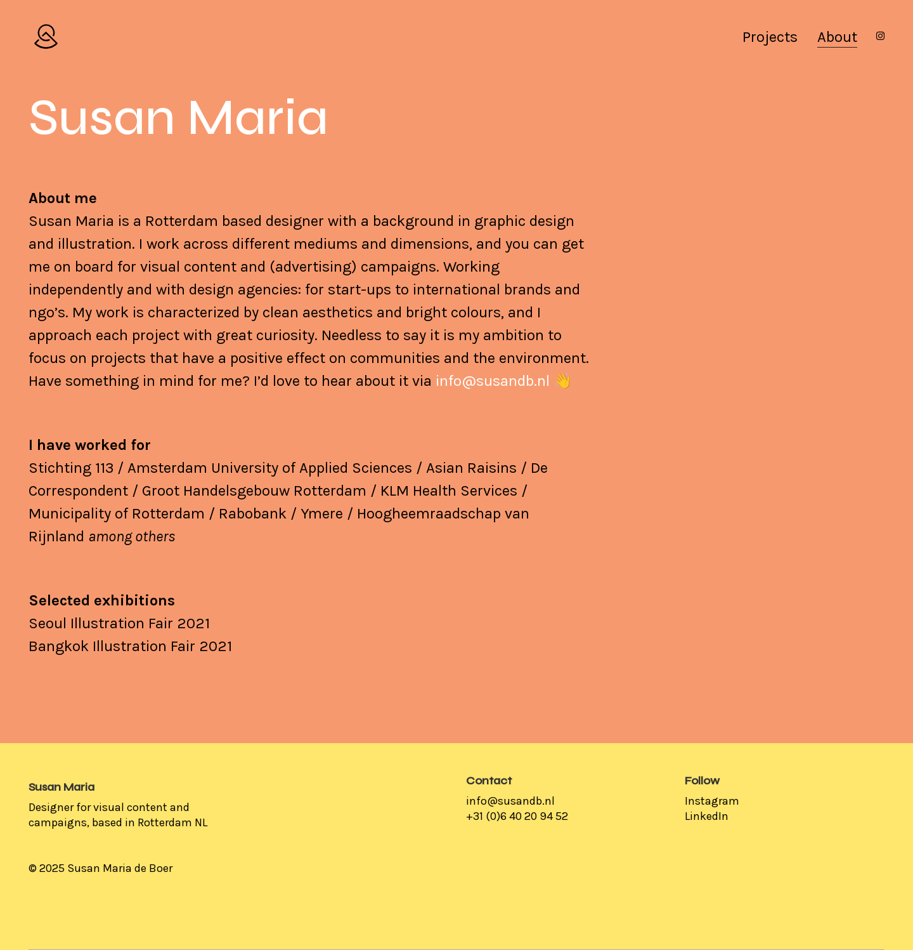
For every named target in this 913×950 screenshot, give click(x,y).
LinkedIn (706, 816)
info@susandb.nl (493, 381)
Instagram (712, 801)
